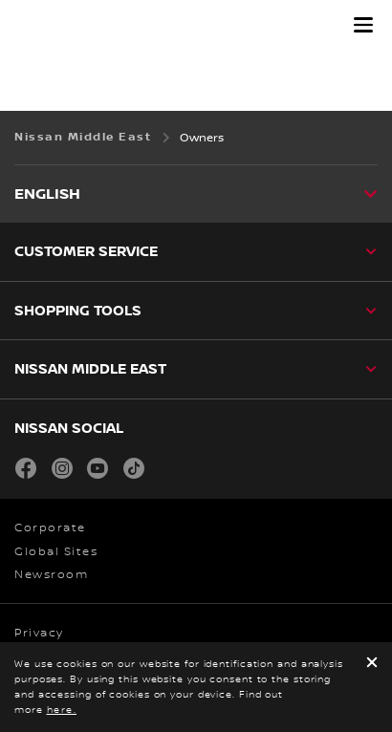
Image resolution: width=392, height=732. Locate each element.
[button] (363, 24)
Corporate (50, 528)
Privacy (39, 633)
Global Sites (56, 552)
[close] (372, 664)
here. (62, 709)
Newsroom (51, 575)
